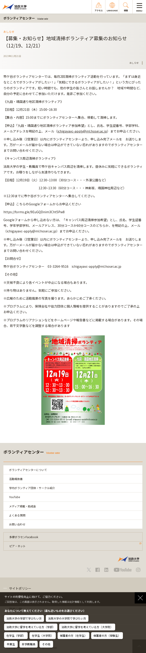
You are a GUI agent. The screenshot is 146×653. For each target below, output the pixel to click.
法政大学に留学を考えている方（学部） (30, 627)
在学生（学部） (15, 635)
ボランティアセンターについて (28, 470)
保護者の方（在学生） (73, 635)
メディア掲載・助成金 (22, 506)
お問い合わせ (17, 524)
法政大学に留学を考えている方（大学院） (87, 627)
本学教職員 (28, 644)
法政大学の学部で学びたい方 (24, 618)
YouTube (14, 497)
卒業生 (11, 644)
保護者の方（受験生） (107, 635)
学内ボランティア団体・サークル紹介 (32, 488)
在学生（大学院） (43, 635)
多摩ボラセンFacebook (23, 537)
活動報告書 (16, 479)
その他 (46, 644)
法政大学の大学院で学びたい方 (67, 618)
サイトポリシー (20, 588)
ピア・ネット (17, 546)
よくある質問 (17, 515)
